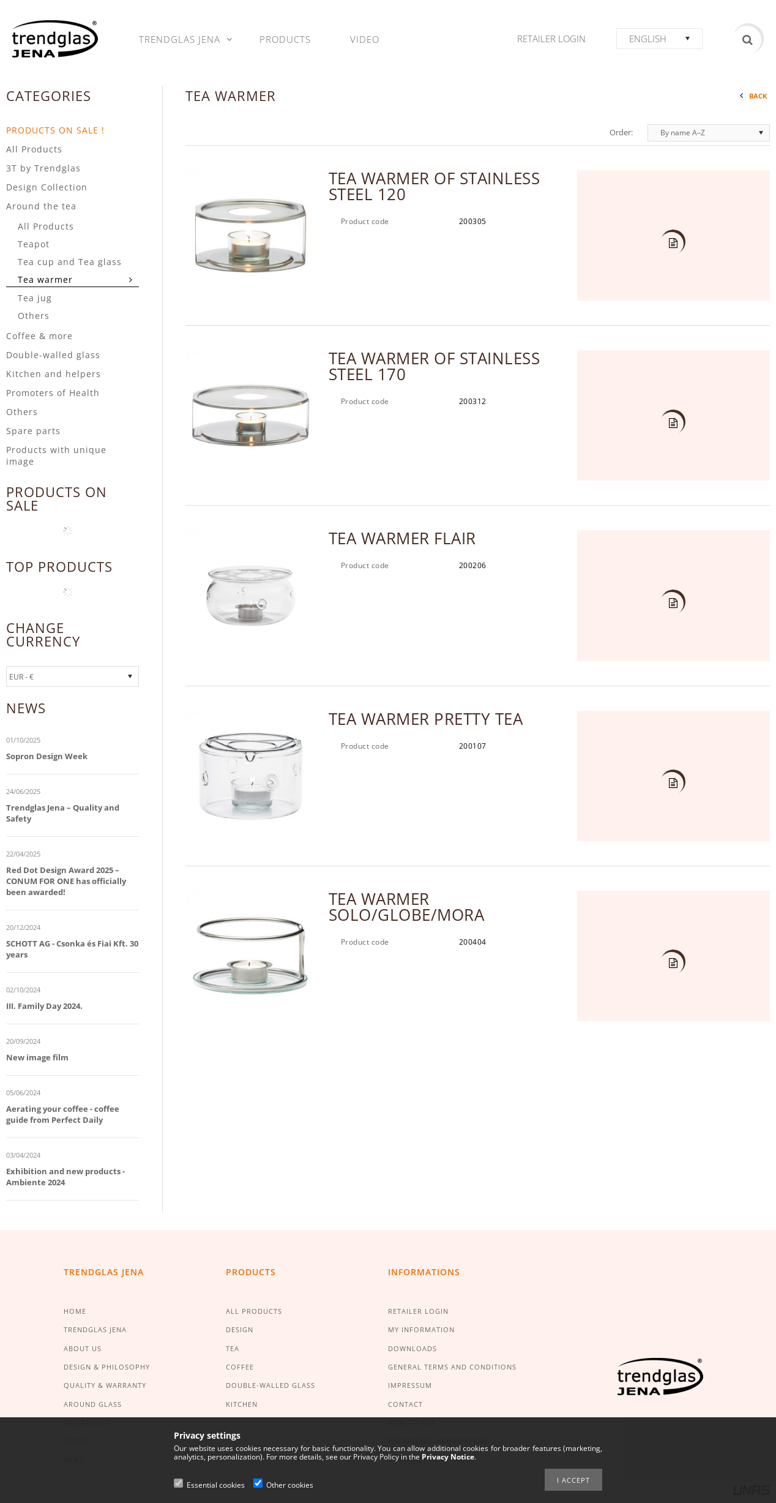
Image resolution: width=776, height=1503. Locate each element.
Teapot (34, 244)
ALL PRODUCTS (254, 1311)
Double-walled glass (53, 355)
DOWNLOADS (412, 1348)
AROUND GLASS (93, 1404)
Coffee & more (39, 336)
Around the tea (41, 206)
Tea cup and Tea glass (70, 262)
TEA (232, 1348)
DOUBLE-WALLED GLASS (270, 1385)
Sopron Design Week (47, 756)
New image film (37, 1057)
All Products (34, 149)
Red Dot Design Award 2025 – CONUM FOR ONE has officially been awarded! (66, 881)
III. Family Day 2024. (44, 1005)
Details (672, 243)
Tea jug (35, 298)
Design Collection (47, 187)
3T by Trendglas (43, 168)
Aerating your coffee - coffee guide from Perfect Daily (62, 1114)
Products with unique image (56, 455)
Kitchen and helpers (53, 374)
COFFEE (240, 1366)
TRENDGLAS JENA (95, 1329)
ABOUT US (83, 1348)
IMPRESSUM (410, 1385)
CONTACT (405, 1404)
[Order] (708, 132)
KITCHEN (242, 1404)
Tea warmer (45, 279)
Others (34, 315)
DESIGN (239, 1329)
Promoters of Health (53, 393)
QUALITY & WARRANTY (105, 1385)
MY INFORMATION (421, 1329)
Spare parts (33, 431)
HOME (75, 1311)
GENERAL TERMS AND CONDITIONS (452, 1366)
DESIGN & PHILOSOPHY (107, 1366)
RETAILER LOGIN (418, 1311)
